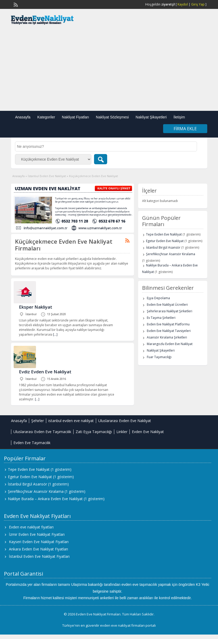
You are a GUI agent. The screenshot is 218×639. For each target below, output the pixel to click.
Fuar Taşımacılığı (159, 357)
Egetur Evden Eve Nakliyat (165, 241)
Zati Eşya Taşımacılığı (94, 431)
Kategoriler (46, 117)
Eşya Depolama (158, 298)
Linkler (121, 431)
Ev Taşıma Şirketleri (161, 317)
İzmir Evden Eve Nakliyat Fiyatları (37, 534)
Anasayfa (22, 117)
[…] (55, 334)
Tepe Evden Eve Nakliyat (164, 234)
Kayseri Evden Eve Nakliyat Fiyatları (39, 541)
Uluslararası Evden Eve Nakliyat (124, 420)
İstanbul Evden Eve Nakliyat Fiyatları (39, 556)
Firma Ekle (185, 129)
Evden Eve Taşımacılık (31, 442)
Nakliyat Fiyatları (75, 117)
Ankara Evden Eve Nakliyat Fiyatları (38, 549)
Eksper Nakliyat (35, 307)
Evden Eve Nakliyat (148, 431)
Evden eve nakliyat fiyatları (31, 527)
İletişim (179, 117)
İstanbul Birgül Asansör (163, 247)
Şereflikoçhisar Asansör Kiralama (170, 254)
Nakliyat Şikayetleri (151, 117)
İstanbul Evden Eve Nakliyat (47, 176)
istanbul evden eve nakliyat (71, 420)
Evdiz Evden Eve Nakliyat (45, 372)
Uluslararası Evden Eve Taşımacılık (42, 431)
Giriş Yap (198, 4)
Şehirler (37, 420)
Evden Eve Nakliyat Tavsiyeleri (169, 331)
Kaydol (183, 4)
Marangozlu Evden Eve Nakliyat (170, 344)
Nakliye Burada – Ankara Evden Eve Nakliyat (45, 498)
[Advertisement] (109, 69)
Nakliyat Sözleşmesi (112, 117)
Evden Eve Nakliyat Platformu (168, 324)
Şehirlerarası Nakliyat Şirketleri (169, 311)
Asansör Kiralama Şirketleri (167, 337)
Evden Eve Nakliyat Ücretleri (167, 304)
